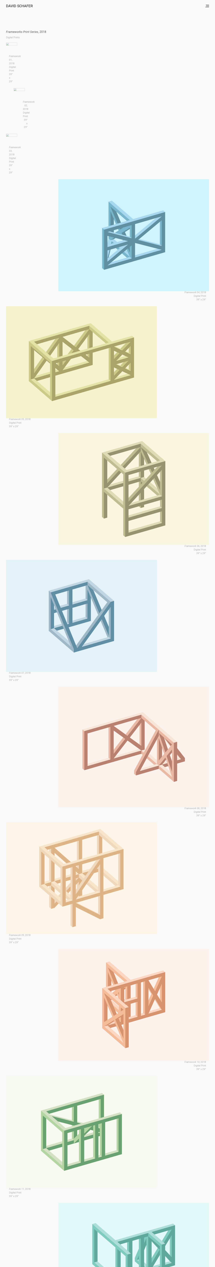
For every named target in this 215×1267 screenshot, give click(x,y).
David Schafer (19, 6)
